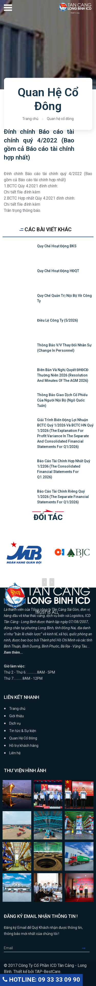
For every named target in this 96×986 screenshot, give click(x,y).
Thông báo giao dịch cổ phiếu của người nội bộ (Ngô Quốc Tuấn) (62, 400)
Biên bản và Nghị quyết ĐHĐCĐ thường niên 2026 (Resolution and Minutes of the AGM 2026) (62, 375)
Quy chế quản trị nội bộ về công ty (64, 298)
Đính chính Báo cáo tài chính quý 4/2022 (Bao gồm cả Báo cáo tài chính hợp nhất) (39, 144)
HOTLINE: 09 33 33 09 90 (41, 979)
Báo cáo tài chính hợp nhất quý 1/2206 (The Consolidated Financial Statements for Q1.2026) (63, 469)
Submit (86, 948)
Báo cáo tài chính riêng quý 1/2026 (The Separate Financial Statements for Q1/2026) (63, 496)
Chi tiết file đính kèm (22, 192)
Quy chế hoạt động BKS (57, 246)
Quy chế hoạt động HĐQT (58, 271)
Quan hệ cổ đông (60, 119)
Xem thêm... (13, 652)
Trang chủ (30, 119)
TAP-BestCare (47, 971)
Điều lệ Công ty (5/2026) (57, 320)
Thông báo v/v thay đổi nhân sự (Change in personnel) (64, 347)
